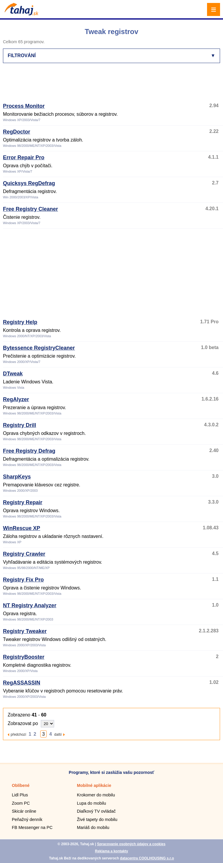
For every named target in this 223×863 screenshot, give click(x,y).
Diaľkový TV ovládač (96, 811)
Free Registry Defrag (29, 451)
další (58, 734)
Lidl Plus (20, 795)
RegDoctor (16, 132)
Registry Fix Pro (23, 580)
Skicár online (24, 811)
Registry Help (20, 322)
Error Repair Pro (23, 157)
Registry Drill (19, 425)
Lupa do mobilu (91, 803)
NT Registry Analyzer (29, 605)
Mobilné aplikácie (94, 785)
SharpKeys (17, 477)
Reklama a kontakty (111, 851)
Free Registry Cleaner (30, 209)
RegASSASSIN (21, 683)
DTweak (13, 374)
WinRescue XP (21, 528)
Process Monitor (24, 106)
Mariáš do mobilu (93, 827)
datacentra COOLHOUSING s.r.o (147, 858)
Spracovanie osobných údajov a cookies (131, 844)
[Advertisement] (110, 85)
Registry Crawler (24, 554)
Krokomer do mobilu (96, 795)
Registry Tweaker (25, 631)
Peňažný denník (27, 819)
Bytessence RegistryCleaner (39, 348)
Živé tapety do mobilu (97, 819)
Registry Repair (22, 502)
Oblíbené (21, 785)
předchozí (18, 734)
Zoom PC (21, 803)
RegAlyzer (16, 399)
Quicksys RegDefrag (29, 183)
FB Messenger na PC (32, 827)
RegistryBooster (23, 657)
